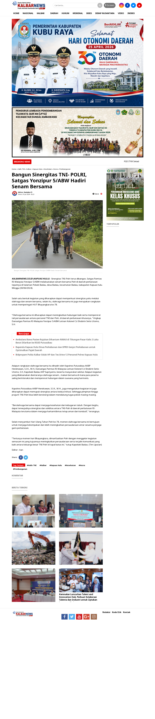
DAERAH (54, 13)
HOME (16, 13)
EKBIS (89, 13)
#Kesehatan (70, 465)
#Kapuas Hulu (56, 465)
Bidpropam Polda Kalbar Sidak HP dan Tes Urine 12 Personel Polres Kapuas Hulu (57, 354)
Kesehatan (48, 169)
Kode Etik (116, 612)
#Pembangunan (20, 469)
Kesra (55, 169)
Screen (109, 5)
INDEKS (131, 13)
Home (14, 169)
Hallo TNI (21, 169)
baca (96, 194)
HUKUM (65, 13)
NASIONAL (28, 13)
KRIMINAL (78, 13)
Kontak (126, 612)
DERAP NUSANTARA (104, 13)
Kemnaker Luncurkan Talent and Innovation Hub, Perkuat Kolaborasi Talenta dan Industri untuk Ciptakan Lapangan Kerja (78, 598)
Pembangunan (64, 169)
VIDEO (121, 13)
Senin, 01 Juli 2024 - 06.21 (26, 194)
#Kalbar (43, 465)
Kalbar (28, 169)
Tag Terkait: (18, 465)
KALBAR (40, 13)
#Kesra (82, 465)
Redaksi (106, 612)
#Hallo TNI (32, 465)
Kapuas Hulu (37, 169)
